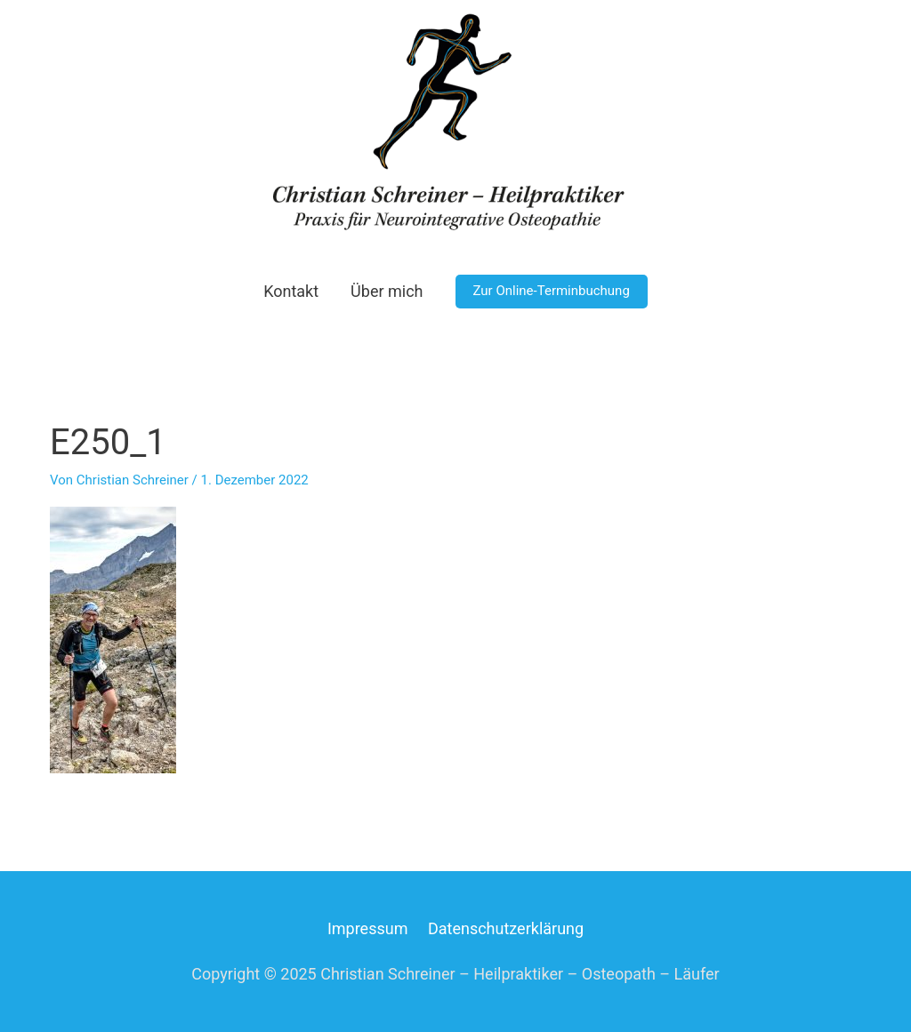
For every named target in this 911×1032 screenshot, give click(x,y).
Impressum (367, 928)
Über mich (387, 291)
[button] (552, 291)
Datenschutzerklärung (506, 928)
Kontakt (290, 291)
